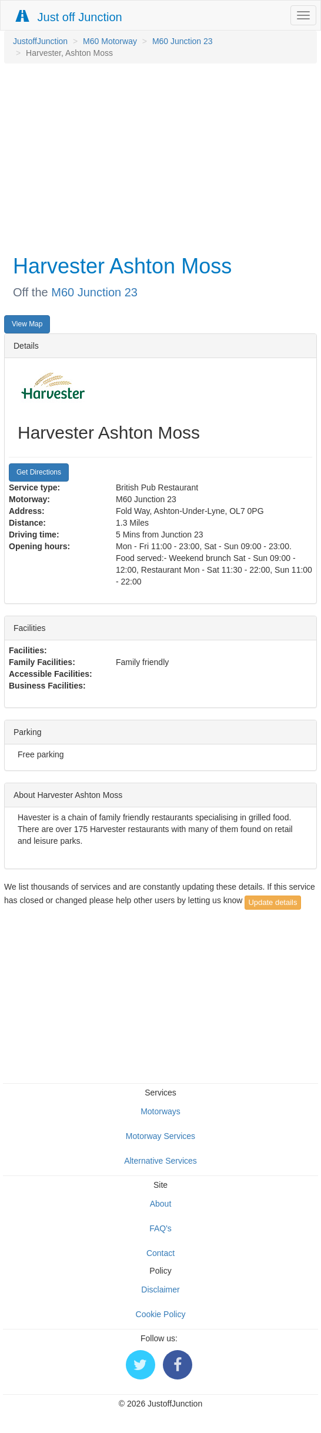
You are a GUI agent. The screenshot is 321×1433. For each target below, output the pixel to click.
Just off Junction (69, 17)
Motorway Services (160, 1136)
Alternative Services (160, 1160)
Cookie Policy (161, 1314)
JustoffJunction (40, 41)
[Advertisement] (157, 157)
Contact (160, 1253)
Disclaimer (160, 1289)
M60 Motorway (110, 41)
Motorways (160, 1111)
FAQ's (160, 1228)
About (161, 1203)
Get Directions (38, 472)
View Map (27, 324)
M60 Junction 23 (182, 41)
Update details (272, 902)
